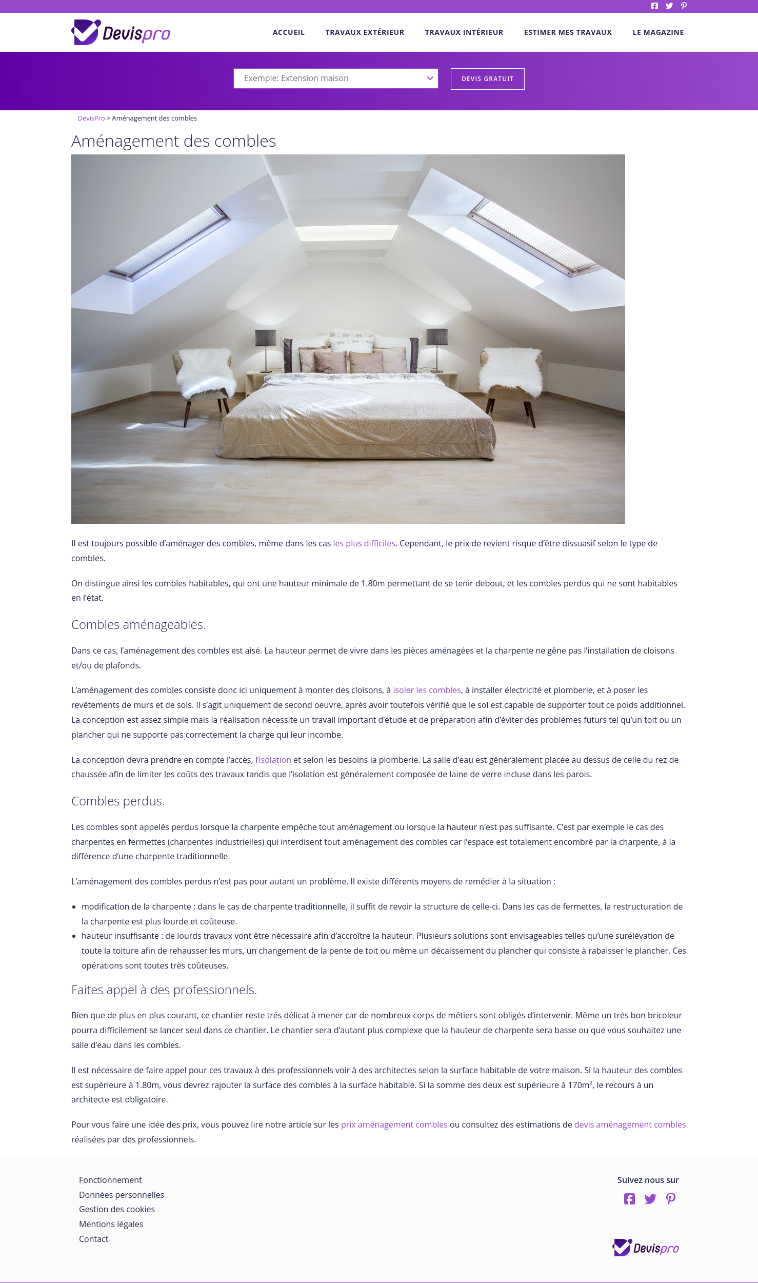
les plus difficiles (364, 543)
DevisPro (91, 118)
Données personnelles (121, 1194)
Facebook (654, 6)
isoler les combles (427, 690)
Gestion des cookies (117, 1209)
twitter (669, 6)
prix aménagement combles (394, 1124)
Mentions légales (111, 1224)
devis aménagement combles (630, 1124)
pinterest (684, 6)
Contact (93, 1239)
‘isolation (274, 759)
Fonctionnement (110, 1180)
